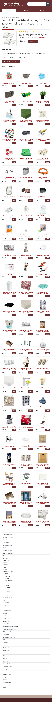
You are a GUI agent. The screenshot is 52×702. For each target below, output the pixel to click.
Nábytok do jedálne (7, 624)
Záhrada (5, 679)
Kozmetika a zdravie (8, 571)
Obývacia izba (8, 583)
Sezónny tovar (6, 650)
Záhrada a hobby (7, 682)
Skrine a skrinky (6, 653)
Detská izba (5, 540)
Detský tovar (42, 10)
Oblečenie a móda (8, 597)
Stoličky (5, 658)
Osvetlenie (18, 15)
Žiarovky (8, 593)
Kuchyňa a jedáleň (7, 610)
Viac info (32, 41)
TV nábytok (5, 669)
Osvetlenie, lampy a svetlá (9, 637)
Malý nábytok (6, 621)
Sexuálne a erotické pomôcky (10, 599)
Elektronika (6, 567)
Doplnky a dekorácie (7, 550)
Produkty (3, 15)
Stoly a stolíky (6, 661)
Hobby (5, 569)
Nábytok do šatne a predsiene (9, 629)
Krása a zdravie (6, 608)
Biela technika (7, 562)
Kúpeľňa (7, 582)
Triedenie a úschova (7, 666)
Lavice (4, 618)
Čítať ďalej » (42, 37)
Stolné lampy (27, 15)
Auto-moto (6, 560)
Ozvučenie (5, 642)
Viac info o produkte (10, 61)
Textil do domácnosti (7, 663)
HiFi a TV (5, 605)
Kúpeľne (5, 616)
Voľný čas (5, 677)
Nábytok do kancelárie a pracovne (10, 626)
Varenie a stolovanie (7, 671)
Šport (5, 600)
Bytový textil (7, 576)
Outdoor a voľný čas (7, 640)
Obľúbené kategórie (7, 631)
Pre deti (4, 645)
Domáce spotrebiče (7, 545)
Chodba (7, 578)
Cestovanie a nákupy (7, 534)
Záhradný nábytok (9, 595)
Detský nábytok (8, 580)
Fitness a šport (6, 555)
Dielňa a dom (6, 542)
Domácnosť (5, 547)
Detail (14, 85)
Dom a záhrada (25, 10)
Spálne (4, 655)
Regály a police (6, 647)
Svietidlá (8, 591)
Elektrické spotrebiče (7, 553)
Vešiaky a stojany (7, 674)
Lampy (22, 15)
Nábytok (9, 10)
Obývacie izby (6, 634)
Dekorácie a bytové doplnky (9, 537)
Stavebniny (6, 602)
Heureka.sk (8, 15)
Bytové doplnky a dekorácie (10, 574)
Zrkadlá (4, 687)
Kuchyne (5, 613)
